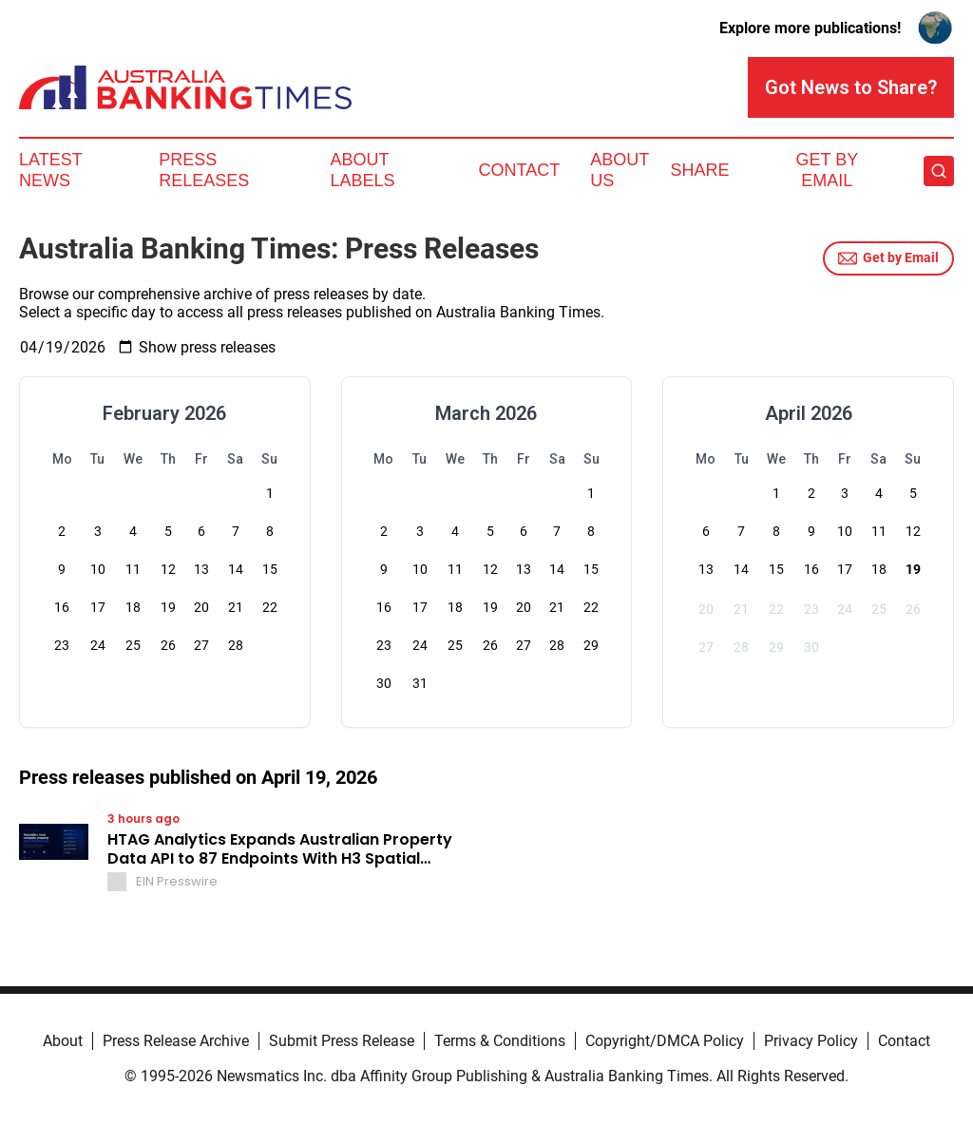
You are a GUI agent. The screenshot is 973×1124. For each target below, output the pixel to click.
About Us (619, 170)
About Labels (363, 170)
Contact (519, 170)
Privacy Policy (811, 1041)
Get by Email (888, 258)
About (63, 1041)
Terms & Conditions (499, 1041)
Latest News (50, 170)
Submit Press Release (341, 1041)
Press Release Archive (176, 1041)
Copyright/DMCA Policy (664, 1041)
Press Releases (204, 170)
